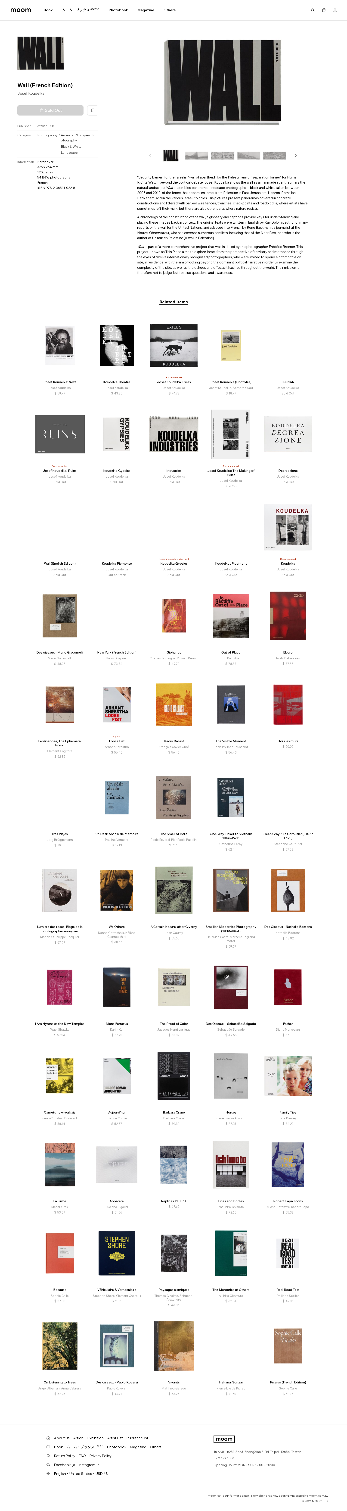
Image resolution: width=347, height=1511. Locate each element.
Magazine (145, 10)
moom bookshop (20, 10)
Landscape (69, 152)
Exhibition (95, 1438)
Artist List (115, 1438)
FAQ (82, 1456)
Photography (47, 135)
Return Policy (64, 1456)
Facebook (64, 1465)
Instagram (89, 1465)
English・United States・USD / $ (81, 1473)
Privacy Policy (101, 1456)
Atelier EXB (45, 126)
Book (48, 10)
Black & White (71, 146)
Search (312, 10)
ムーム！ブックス (80, 10)
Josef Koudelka (30, 93)
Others (170, 10)
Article (78, 1438)
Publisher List (137, 1438)
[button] (295, 155)
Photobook (118, 10)
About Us (62, 1438)
